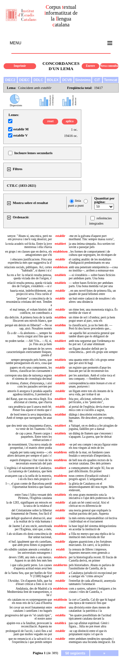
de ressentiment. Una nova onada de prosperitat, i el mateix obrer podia (30, 446)
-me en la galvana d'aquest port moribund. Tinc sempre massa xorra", (92, 237)
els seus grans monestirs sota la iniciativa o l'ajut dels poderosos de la (92, 496)
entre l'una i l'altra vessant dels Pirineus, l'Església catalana (33, 496)
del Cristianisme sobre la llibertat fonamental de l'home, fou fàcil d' (31, 512)
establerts (60, 557)
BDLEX (53, 80)
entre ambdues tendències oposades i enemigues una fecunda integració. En (92, 640)
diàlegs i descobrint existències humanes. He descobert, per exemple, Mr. (92, 418)
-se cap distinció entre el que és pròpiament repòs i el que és (88, 632)
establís (60, 406)
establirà (60, 623)
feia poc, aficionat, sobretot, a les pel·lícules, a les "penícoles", (89, 400)
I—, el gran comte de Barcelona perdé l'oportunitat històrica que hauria (29, 485)
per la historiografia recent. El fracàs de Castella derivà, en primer (93, 559)
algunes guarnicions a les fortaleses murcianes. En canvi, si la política (90, 543)
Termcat (110, 80)
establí (60, 549)
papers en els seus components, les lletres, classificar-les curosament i (31, 369)
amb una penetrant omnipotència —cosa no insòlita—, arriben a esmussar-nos (93, 269)
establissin (60, 599)
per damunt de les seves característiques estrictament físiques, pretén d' (29, 352)
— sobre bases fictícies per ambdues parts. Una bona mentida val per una (91, 284)
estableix (60, 275)
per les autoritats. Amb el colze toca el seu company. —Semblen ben (92, 377)
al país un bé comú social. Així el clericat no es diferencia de (89, 504)
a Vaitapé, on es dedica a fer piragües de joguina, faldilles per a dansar (93, 427)
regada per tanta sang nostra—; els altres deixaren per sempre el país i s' (29, 454)
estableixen (60, 251)
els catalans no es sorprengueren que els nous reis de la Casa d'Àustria (30, 601)
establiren (60, 452)
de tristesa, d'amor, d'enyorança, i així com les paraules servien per (29, 385)
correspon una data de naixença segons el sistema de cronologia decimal (28, 377)
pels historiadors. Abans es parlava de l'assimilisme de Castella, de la (92, 567)
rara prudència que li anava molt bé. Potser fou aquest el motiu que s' (30, 408)
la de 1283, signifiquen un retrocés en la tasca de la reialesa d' (29, 504)
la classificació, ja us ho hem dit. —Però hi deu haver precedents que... (90, 327)
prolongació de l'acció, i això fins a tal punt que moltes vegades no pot (29, 632)
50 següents (75, 653)
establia (60, 615)
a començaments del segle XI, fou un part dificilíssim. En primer (91, 469)
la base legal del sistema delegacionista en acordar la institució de (92, 527)
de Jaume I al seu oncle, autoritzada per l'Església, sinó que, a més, (30, 527)
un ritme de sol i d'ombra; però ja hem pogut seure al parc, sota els (92, 319)
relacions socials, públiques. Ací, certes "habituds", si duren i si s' (28, 269)
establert (60, 243)
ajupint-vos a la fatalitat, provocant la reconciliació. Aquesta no (29, 625)
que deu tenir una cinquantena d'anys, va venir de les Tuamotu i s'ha (29, 427)
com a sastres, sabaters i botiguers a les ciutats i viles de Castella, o (92, 590)
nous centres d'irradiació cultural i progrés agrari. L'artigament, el (89, 477)
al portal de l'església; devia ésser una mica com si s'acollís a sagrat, (92, 408)
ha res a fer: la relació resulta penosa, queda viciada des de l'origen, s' (29, 276)
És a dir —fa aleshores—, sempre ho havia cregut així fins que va (29, 334)
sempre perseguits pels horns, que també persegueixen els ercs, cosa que (29, 361)
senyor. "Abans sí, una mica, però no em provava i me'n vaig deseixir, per (29, 237)
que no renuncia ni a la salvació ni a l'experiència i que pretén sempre (30, 640)
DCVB (67, 80)
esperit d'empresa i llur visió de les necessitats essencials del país (31, 462)
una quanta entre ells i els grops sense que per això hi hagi (92, 361)
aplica (70, 121)
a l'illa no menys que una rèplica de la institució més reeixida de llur (92, 535)
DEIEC (24, 80)
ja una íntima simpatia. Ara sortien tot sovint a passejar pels (92, 245)
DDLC (38, 80)
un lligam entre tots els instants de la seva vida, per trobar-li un (91, 392)
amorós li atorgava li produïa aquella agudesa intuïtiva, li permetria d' (29, 392)
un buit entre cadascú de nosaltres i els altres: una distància (92, 300)
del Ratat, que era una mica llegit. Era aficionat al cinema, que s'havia (29, 400)
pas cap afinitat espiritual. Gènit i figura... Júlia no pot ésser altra (89, 625)
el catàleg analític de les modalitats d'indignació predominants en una (90, 261)
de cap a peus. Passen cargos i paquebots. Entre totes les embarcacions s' (34, 437)
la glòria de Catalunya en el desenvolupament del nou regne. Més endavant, (91, 487)
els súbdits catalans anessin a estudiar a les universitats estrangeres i (28, 551)
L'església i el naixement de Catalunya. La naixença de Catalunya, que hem (28, 469)
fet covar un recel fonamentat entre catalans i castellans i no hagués (30, 609)
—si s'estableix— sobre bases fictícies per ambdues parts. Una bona (92, 276)
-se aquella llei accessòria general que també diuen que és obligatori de (92, 334)
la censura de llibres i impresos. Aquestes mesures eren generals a (89, 551)
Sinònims (83, 80)
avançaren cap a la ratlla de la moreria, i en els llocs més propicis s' (28, 477)
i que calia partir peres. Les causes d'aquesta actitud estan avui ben (31, 567)
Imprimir (20, 65)
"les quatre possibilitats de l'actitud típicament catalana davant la (90, 617)
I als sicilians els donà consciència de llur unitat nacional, (29, 535)
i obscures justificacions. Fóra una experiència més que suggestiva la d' (30, 261)
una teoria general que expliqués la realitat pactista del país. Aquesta (90, 512)
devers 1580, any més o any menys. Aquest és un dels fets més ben (30, 559)
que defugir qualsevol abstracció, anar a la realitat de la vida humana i (29, 520)
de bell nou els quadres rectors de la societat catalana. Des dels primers (90, 462)
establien (60, 317)
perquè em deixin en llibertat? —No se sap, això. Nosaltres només (28, 327)
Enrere (90, 65)
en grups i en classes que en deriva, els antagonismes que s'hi (28, 253)
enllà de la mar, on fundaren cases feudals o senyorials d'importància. (90, 454)
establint (60, 414)
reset (50, 121)
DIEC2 (10, 80)
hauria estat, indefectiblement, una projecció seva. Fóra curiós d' (31, 292)
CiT (97, 80)
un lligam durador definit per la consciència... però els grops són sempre (93, 350)
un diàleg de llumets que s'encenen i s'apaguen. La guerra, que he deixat (91, 435)
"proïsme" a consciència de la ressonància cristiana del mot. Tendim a (29, 302)
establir (60, 236)
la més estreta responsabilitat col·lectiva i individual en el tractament (93, 520)
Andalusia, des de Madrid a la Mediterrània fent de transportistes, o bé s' (29, 592)
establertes (60, 565)
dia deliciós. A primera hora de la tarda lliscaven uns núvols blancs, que (28, 319)
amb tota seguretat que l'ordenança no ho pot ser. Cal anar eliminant (92, 342)
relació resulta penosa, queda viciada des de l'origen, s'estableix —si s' (29, 284)
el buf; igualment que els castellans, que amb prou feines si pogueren (30, 543)
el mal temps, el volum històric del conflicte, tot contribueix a (31, 311)
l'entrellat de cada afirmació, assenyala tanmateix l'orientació (92, 582)
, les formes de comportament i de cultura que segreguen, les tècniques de (92, 253)
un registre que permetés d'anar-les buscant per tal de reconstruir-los (90, 369)
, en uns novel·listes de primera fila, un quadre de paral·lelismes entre (92, 292)
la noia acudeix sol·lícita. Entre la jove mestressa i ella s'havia (29, 245)
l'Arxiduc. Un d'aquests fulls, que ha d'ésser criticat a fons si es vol (30, 582)
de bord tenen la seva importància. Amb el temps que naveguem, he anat (29, 416)
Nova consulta (109, 65)
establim (60, 325)
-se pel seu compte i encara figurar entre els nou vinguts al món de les (93, 446)
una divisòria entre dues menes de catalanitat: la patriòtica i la (89, 609)
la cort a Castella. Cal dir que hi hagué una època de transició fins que (92, 601)
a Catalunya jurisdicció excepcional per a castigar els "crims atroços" (93, 574)
